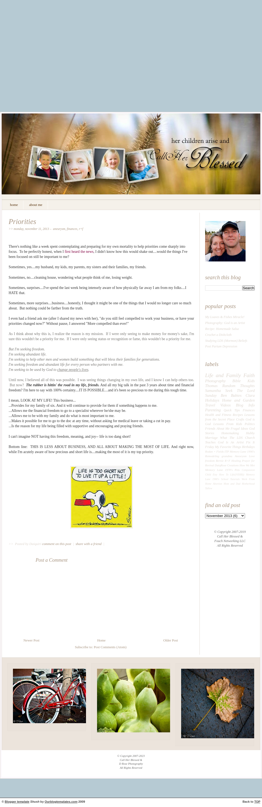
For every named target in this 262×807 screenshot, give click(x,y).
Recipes (238, 415)
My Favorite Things (228, 447)
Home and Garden (238, 400)
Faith (249, 375)
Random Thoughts (238, 386)
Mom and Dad (232, 483)
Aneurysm (59, 229)
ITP (227, 451)
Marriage (211, 438)
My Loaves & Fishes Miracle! (224, 317)
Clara (250, 395)
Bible (236, 381)
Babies (236, 395)
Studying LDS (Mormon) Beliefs (226, 341)
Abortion (217, 483)
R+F (81, 229)
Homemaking (230, 433)
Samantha (213, 390)
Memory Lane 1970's (219, 469)
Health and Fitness (218, 415)
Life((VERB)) (237, 474)
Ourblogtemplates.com (61, 801)
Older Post (170, 640)
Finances (72, 229)
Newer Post (31, 640)
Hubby (250, 433)
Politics (250, 424)
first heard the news (79, 252)
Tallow (208, 488)
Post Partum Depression (221, 346)
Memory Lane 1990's (242, 451)
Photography (215, 381)
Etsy (215, 474)
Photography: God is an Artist (225, 323)
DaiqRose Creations (227, 465)
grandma (227, 456)
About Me (223, 428)
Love (252, 456)
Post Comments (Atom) (110, 647)
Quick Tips (232, 410)
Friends (210, 428)
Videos (225, 405)
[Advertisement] (50, 60)
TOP (257, 801)
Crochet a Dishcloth (218, 335)
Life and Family (223, 375)
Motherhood (248, 483)
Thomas (211, 386)
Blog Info (245, 405)
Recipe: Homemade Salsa (222, 329)
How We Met (247, 465)
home (14, 205)
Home (101, 640)
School (224, 479)
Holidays (212, 400)
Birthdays (248, 447)
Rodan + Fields (214, 451)
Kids (251, 381)
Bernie (220, 460)
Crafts (240, 419)
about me (35, 205)
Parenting (213, 410)
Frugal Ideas (239, 428)
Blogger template (17, 801)
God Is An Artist (231, 442)
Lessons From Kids (227, 424)
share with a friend (88, 544)
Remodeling (212, 456)
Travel (210, 405)
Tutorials (235, 479)
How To (223, 474)
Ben (224, 395)
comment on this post (57, 544)
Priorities (22, 222)
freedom (210, 460)
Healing (236, 460)
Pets (237, 469)
